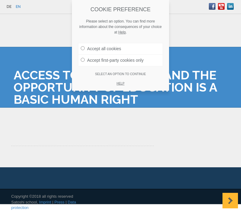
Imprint (45, 202)
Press (59, 202)
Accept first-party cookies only (112, 59)
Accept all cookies (101, 48)
